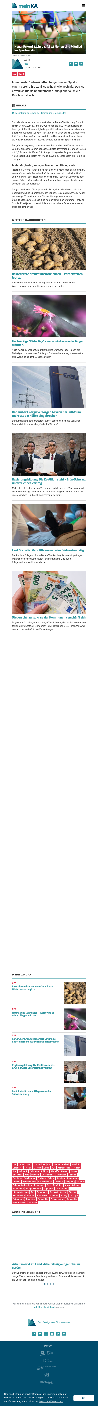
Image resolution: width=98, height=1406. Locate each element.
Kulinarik (23, 1171)
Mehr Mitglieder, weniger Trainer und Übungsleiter (40, 113)
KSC (49, 1164)
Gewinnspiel (60, 1175)
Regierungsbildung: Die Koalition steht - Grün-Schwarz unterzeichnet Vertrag (49, 481)
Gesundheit (47, 1175)
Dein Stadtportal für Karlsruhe (49, 1322)
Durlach (30, 1195)
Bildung (44, 1171)
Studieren (17, 1178)
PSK (53, 1168)
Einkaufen (34, 1171)
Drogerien (30, 1199)
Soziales (42, 1178)
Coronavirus (39, 1164)
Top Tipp (74, 1195)
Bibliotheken (19, 1195)
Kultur (46, 1168)
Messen (37, 1168)
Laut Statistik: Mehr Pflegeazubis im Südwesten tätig (48, 550)
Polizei (28, 1168)
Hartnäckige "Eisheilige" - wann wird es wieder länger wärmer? (48, 343)
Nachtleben (18, 1188)
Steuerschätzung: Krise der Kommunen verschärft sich (49, 618)
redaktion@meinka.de (45, 1307)
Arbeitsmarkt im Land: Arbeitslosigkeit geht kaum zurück (46, 1266)
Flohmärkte (43, 1199)
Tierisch (76, 1168)
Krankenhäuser (45, 1182)
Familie (72, 1175)
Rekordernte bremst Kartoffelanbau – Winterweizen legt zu (47, 276)
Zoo (14, 1171)
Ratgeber (59, 1182)
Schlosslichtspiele (58, 1192)
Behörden (57, 1185)
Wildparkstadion (33, 1188)
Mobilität (76, 1164)
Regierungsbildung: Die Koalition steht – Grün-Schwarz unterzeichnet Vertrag (33, 1066)
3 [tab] (50, 1284)
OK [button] (83, 1398)
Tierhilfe (55, 1171)
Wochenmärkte (58, 1199)
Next (81, 1231)
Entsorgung (42, 1192)
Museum (35, 1175)
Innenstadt (39, 1185)
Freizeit (65, 1164)
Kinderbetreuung (21, 1192)
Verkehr (16, 1182)
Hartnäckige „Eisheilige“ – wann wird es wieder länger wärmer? (33, 1014)
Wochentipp (29, 1178)
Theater (80, 1182)
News (21, 1164)
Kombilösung (64, 1168)
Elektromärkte (19, 1202)
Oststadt (54, 1195)
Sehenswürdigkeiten (22, 1185)
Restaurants (73, 1178)
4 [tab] (53, 1284)
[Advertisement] (49, 666)
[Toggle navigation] (83, 5)
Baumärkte (72, 1199)
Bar (32, 1192)
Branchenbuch (29, 1182)
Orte (49, 1185)
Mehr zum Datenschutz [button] (51, 1401)
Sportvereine (62, 1188)
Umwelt (64, 1171)
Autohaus (32, 1202)
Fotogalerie (18, 1199)
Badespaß (17, 1175)
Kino (27, 1175)
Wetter (74, 1171)
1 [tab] (44, 1284)
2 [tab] (47, 1284)
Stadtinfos (18, 1168)
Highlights (48, 1188)
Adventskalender (72, 1185)
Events (57, 1164)
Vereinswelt (42, 1195)
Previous (16, 1231)
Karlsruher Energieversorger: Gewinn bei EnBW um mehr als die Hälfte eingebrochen (46, 414)
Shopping (70, 1182)
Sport (21, 74)
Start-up (73, 1192)
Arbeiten (61, 1178)
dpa (26, 63)
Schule (51, 1178)
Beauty (64, 1195)
